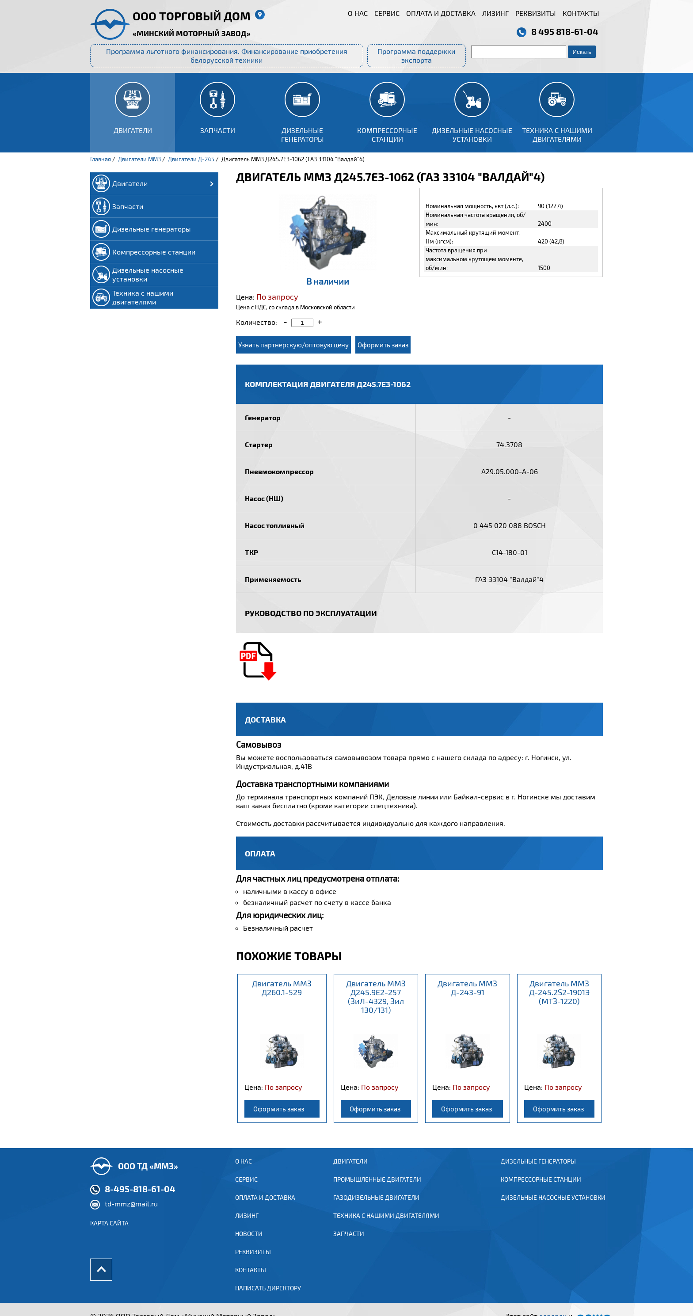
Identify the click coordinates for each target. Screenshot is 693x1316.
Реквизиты (535, 13)
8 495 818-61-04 (564, 31)
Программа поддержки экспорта (416, 55)
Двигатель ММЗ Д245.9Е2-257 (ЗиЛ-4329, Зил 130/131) (376, 996)
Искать (581, 52)
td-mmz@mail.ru (131, 1212)
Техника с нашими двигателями (386, 1225)
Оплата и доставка (441, 13)
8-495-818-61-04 (140, 1197)
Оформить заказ (383, 345)
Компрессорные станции (541, 1188)
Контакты (581, 13)
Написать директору (268, 1300)
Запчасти (348, 1244)
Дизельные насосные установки (553, 1207)
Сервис (387, 13)
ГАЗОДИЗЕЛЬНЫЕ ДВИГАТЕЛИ (376, 1207)
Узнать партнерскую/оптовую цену (293, 345)
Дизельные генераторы (538, 1170)
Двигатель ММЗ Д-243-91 (467, 987)
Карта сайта (109, 1232)
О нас (358, 13)
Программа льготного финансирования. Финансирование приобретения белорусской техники (226, 55)
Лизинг (495, 13)
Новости (249, 1244)
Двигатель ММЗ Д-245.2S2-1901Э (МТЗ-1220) (559, 992)
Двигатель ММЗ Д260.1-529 (282, 987)
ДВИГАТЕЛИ (350, 1170)
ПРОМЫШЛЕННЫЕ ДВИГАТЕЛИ (377, 1188)
